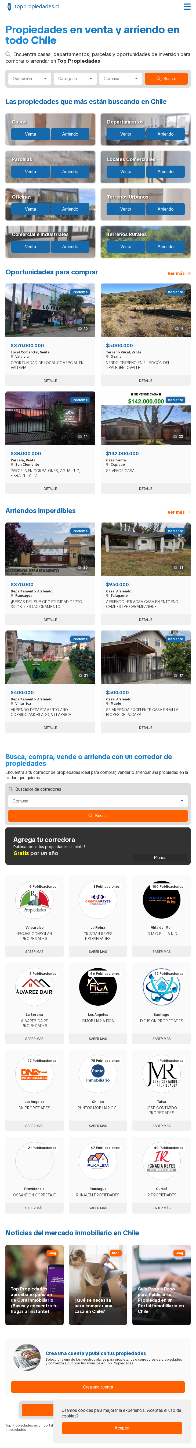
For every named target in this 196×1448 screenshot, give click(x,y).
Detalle (50, 381)
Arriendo (70, 134)
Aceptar (122, 1428)
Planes (160, 857)
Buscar (166, 78)
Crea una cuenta (98, 1387)
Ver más (179, 273)
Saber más (34, 952)
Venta (30, 134)
